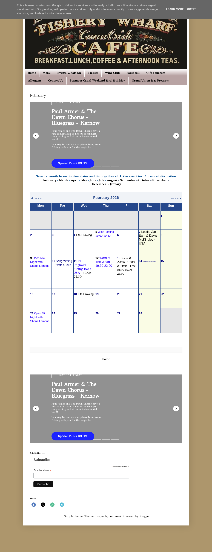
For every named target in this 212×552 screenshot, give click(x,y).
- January (114, 184)
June (93, 180)
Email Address (42, 470)
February (49, 180)
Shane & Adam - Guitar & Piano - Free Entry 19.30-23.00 (126, 265)
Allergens (34, 81)
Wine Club (112, 73)
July (101, 180)
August (112, 180)
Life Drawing (84, 235)
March (63, 180)
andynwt (115, 516)
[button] (36, 136)
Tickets (93, 73)
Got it (191, 9)
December (99, 184)
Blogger (145, 516)
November (159, 180)
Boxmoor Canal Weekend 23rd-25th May (97, 81)
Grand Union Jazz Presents (150, 81)
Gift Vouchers (155, 73)
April (74, 180)
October (144, 180)
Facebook (133, 73)
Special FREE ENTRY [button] (73, 163)
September (128, 180)
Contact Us (55, 81)
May (84, 180)
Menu (47, 73)
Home (32, 73)
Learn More (175, 9)
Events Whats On (69, 73)
